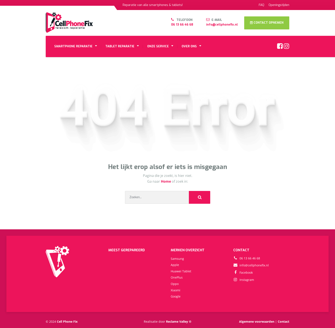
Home (166, 181)
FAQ (261, 5)
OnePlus (177, 277)
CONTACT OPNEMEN (267, 23)
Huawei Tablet (181, 271)
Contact (283, 321)
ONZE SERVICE (158, 46)
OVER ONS (189, 46)
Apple (175, 265)
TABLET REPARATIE (119, 46)
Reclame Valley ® (178, 321)
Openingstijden (279, 5)
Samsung (177, 259)
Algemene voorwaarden (256, 321)
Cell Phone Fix (67, 321)
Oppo (175, 284)
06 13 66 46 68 (182, 25)
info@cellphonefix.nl (222, 25)
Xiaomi (175, 290)
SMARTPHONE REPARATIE (73, 46)
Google (176, 296)
